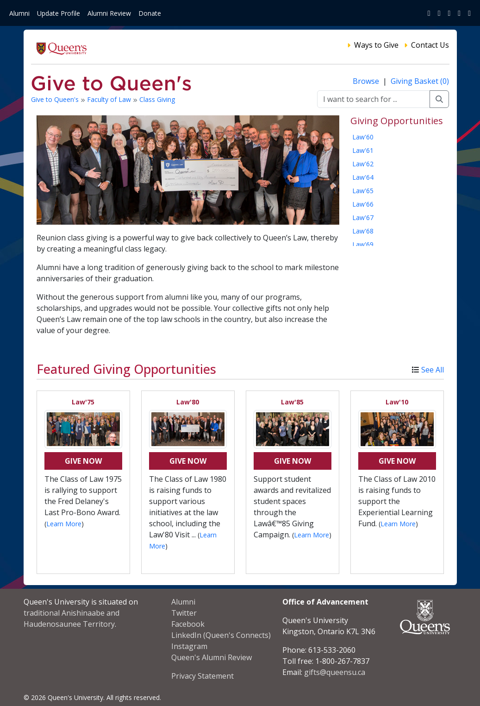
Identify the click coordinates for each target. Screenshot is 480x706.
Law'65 (363, 190)
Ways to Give (376, 45)
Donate (149, 13)
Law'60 (363, 136)
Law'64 (363, 177)
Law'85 (292, 401)
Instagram (189, 646)
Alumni (19, 13)
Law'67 (363, 217)
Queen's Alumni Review (211, 657)
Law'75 (83, 401)
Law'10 (397, 401)
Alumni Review (109, 13)
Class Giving (157, 99)
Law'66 (363, 204)
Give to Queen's (56, 99)
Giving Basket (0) (420, 81)
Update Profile (58, 13)
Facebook (188, 624)
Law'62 (363, 163)
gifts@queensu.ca (334, 672)
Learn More (63, 523)
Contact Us (430, 45)
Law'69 (363, 244)
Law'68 (363, 231)
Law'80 (187, 401)
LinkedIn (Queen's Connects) (221, 635)
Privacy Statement (202, 676)
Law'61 (363, 150)
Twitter (184, 613)
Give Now (83, 461)
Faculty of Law (110, 99)
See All (432, 370)
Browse (367, 81)
